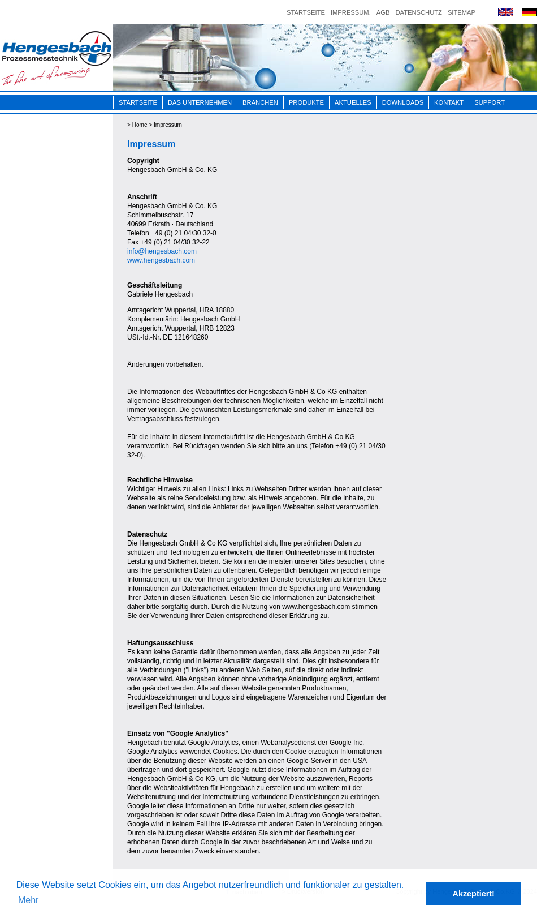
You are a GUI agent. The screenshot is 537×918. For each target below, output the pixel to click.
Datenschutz (418, 12)
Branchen (260, 102)
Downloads (402, 102)
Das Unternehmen (200, 102)
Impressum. (351, 12)
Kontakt (449, 102)
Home (140, 125)
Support (489, 102)
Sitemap (461, 12)
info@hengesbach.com (162, 251)
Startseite (306, 12)
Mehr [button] (28, 900)
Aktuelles (353, 102)
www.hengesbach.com (161, 260)
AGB (383, 12)
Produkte (306, 102)
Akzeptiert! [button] (474, 893)
